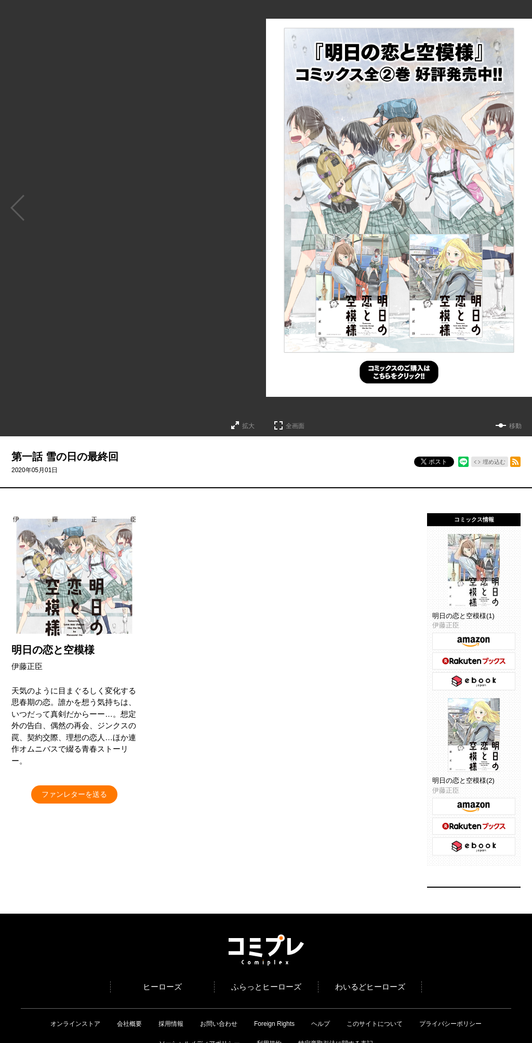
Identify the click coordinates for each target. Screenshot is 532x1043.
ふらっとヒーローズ (266, 986)
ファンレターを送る (74, 794)
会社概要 (129, 1023)
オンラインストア (75, 1023)
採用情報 (170, 1023)
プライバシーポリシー (450, 1023)
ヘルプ (320, 1023)
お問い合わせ (218, 1023)
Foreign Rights (274, 1023)
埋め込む (494, 462)
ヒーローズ (162, 986)
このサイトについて (375, 1023)
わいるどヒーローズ (370, 986)
